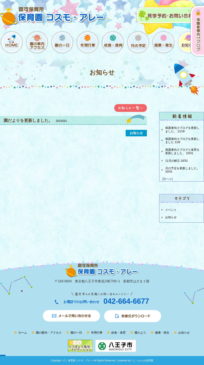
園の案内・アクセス (49, 332)
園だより (140, 332)
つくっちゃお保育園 (142, 360)
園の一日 (76, 332)
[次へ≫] (167, 178)
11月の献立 (176, 160)
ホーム (22, 332)
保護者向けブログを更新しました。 (182, 129)
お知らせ (171, 217)
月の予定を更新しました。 (182, 170)
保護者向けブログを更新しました (182, 140)
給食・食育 (118, 332)
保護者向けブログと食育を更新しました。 (182, 151)
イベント (171, 209)
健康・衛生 (162, 332)
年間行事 (96, 332)
